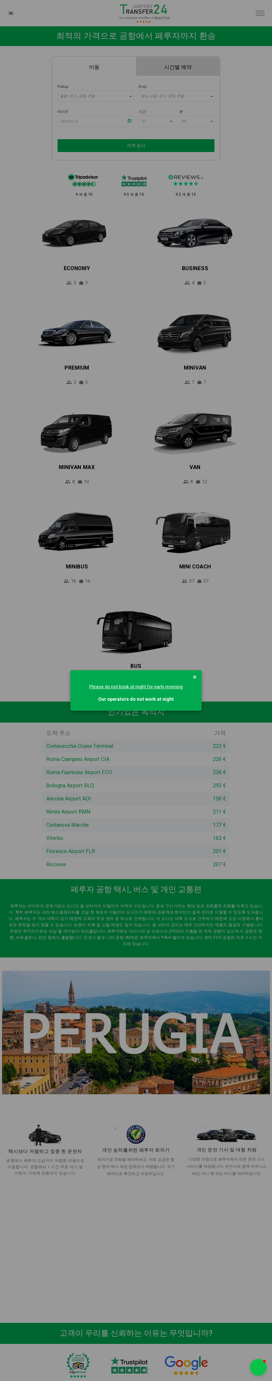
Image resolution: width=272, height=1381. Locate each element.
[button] (258, 1367)
